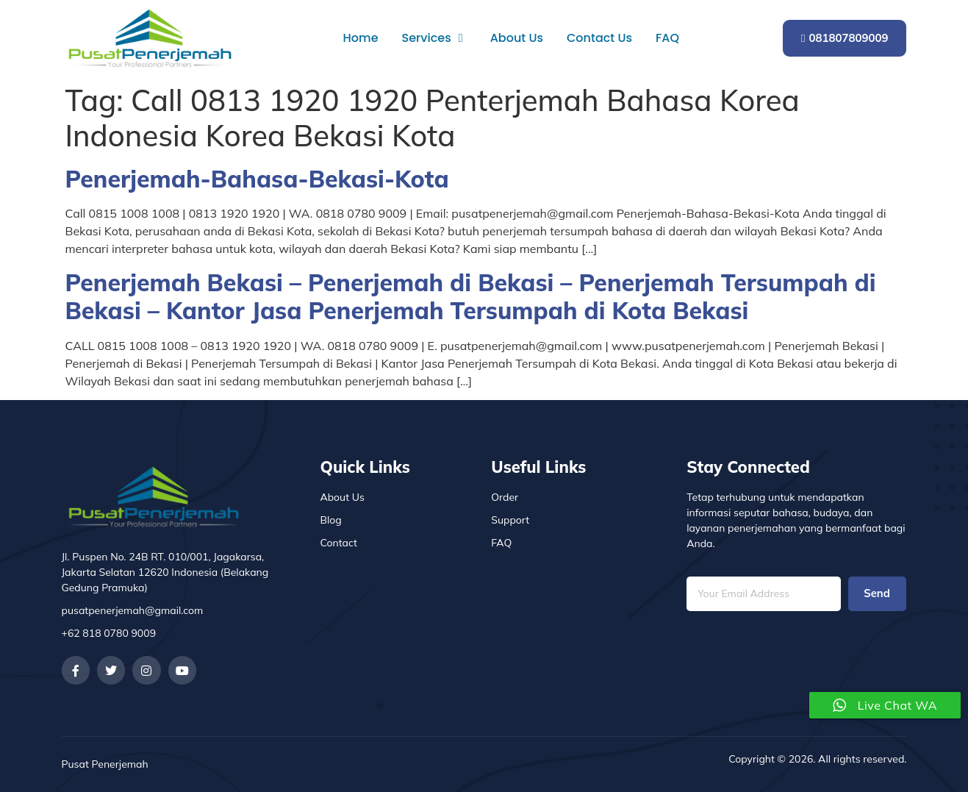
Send (877, 594)
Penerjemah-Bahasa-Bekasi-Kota (257, 178)
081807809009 (845, 38)
